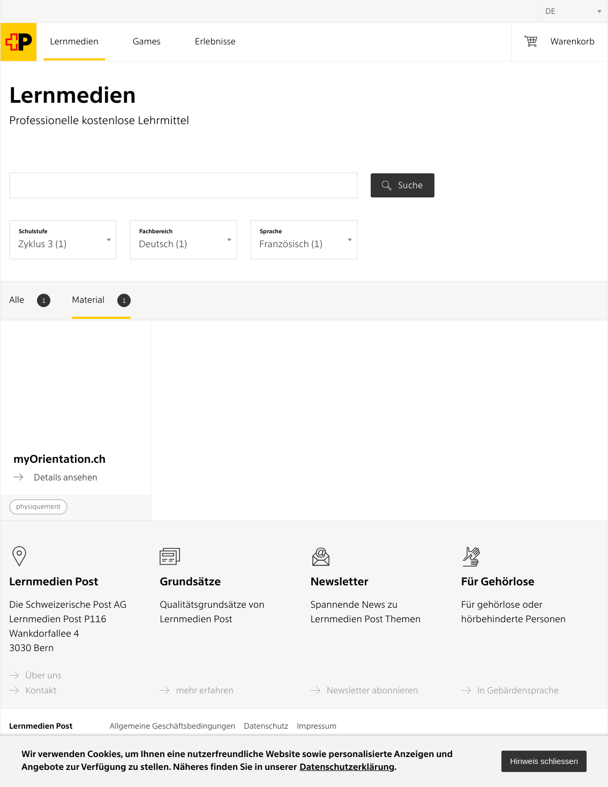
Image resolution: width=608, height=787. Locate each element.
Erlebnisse (215, 41)
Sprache (271, 231)
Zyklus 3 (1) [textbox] (42, 244)
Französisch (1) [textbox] (290, 244)
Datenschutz (266, 726)
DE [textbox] (550, 11)
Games (147, 41)
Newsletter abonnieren (364, 690)
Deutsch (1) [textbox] (163, 244)
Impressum (316, 726)
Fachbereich (155, 231)
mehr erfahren (197, 690)
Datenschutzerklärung (346, 767)
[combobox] (572, 11)
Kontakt (32, 690)
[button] (544, 761)
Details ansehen (55, 477)
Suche (402, 185)
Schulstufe (33, 231)
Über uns (35, 675)
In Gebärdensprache (510, 690)
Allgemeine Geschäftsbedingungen (173, 726)
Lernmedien (74, 41)
